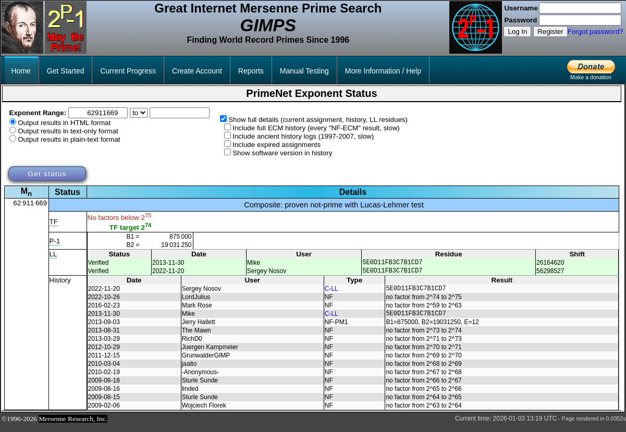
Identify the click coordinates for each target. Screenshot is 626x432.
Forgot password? (595, 31)
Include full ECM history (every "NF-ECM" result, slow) (316, 128)
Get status (47, 174)
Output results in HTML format (64, 123)
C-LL (331, 293)
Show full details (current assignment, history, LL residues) (318, 120)
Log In (517, 31)
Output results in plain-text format (69, 139)
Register (550, 31)
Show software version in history (282, 153)
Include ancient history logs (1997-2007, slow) (303, 136)
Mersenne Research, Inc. (73, 425)
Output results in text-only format (68, 131)
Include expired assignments (276, 145)
